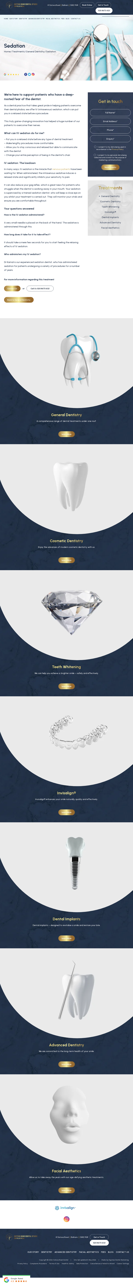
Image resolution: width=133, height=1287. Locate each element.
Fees (63, 15)
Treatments (18, 47)
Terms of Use (54, 1254)
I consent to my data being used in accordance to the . (110, 144)
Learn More (66, 430)
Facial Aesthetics (53, 15)
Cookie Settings (123, 1254)
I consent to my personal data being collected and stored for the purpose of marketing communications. (110, 153)
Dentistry (23, 15)
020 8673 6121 (121, 5)
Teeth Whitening (110, 202)
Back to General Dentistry (18, 296)
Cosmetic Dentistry (110, 197)
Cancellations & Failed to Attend (102, 1254)
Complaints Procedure (38, 1254)
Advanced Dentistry (36, 15)
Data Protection (82, 1254)
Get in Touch (103, 5)
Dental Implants (110, 213)
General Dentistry (35, 47)
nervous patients (61, 165)
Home (6, 15)
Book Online (87, 5)
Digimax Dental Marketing (119, 1250)
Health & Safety (68, 1254)
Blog (68, 15)
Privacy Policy (117, 145)
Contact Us (75, 15)
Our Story (13, 15)
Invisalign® (110, 207)
